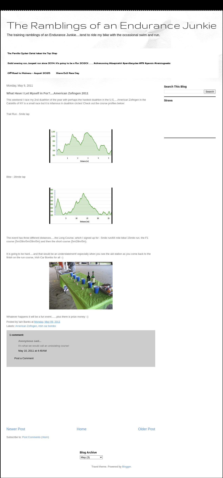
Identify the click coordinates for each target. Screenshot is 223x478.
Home (81, 429)
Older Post (146, 429)
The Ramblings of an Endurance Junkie (112, 25)
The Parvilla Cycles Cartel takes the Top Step (32, 53)
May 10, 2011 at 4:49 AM (32, 350)
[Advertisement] (81, 397)
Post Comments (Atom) (35, 437)
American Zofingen (26, 325)
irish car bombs (47, 325)
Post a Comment (24, 358)
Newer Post (16, 429)
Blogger (126, 466)
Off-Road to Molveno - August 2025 (29, 73)
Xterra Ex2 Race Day (67, 73)
